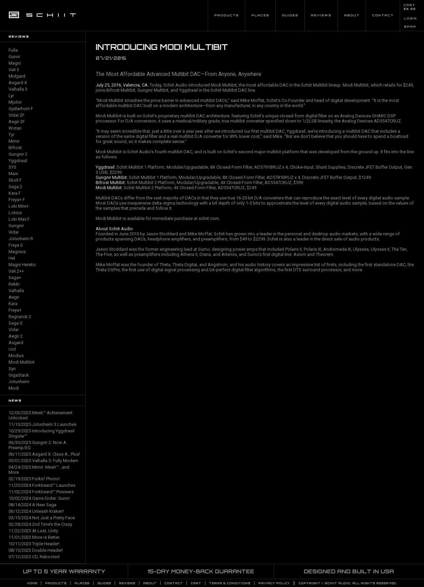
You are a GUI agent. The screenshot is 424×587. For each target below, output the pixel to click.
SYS (12, 167)
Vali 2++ (16, 271)
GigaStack (19, 375)
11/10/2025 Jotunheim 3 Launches (43, 424)
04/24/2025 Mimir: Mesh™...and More (39, 470)
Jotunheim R (21, 238)
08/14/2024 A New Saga (32, 504)
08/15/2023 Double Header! (36, 550)
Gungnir (16, 225)
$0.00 (410, 9)
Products (226, 15)
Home (32, 583)
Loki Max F (19, 219)
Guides (290, 15)
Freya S (16, 245)
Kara (13, 303)
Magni (15, 63)
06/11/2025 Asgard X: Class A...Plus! (44, 454)
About (351, 15)
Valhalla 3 (18, 89)
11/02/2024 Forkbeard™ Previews (41, 491)
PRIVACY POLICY (274, 583)
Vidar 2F (17, 115)
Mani (13, 173)
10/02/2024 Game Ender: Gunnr (39, 498)
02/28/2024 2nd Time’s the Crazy (40, 524)
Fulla (13, 50)
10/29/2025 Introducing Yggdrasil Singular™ (41, 433)
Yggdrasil (18, 160)
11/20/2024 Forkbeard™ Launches (42, 485)
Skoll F (15, 180)
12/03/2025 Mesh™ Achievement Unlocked (40, 415)
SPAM (410, 26)
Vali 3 (14, 69)
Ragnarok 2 (20, 316)
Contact (383, 15)
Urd (12, 349)
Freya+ (15, 310)
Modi (14, 388)
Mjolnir (15, 102)
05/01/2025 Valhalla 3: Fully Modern (43, 460)
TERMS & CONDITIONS (229, 583)
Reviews (321, 15)
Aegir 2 (16, 336)
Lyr (11, 95)
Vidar (14, 232)
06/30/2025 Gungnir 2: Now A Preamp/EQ (37, 445)
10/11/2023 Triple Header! (34, 543)
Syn (12, 368)
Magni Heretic (22, 264)
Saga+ (15, 277)
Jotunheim (19, 381)
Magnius (17, 251)
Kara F (15, 193)
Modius (16, 355)
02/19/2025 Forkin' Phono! (34, 478)
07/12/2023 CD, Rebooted (34, 556)
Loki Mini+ (19, 206)
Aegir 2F (17, 121)
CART (409, 5)
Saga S (16, 323)
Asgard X (18, 82)
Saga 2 (15, 186)
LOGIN (410, 18)
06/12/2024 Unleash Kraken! (36, 511)
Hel (12, 258)
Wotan (15, 128)
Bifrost (15, 147)
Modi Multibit (22, 362)
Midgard (17, 76)
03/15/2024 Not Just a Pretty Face (42, 517)
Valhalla (16, 290)
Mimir (14, 141)
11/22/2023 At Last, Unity (33, 530)
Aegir (14, 297)
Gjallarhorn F (21, 108)
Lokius (15, 212)
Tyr (11, 134)
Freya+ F (17, 199)
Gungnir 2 (18, 154)
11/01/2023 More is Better (34, 537)
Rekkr (14, 284)
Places (260, 15)
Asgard (16, 342)
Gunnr (14, 56)
